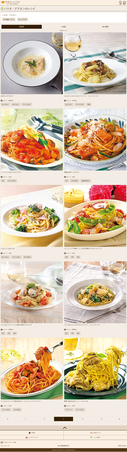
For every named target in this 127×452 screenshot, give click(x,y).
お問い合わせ (122, 446)
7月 (67, 181)
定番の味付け (86, 181)
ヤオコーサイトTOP (10, 442)
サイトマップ (5, 446)
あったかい (5, 104)
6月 (67, 257)
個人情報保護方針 (63, 446)
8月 (3, 181)
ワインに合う (27, 104)
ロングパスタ (23, 19)
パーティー (69, 410)
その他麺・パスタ (8, 19)
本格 (88, 104)
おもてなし (15, 104)
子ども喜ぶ (74, 181)
